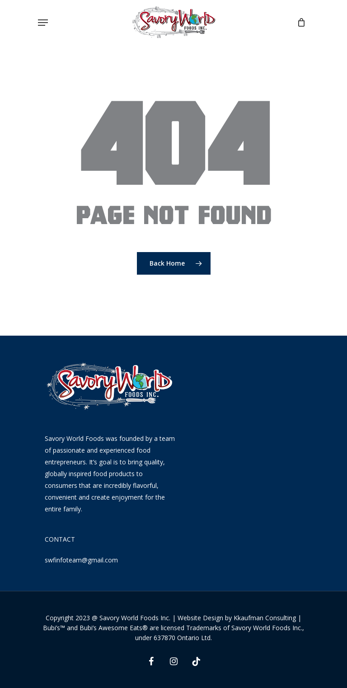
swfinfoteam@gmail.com (81, 560)
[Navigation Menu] (43, 22)
